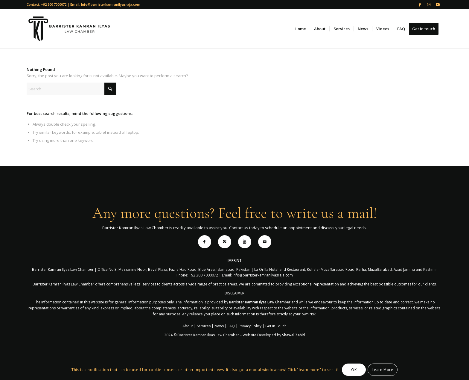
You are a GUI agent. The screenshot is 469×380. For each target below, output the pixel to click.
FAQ (231, 326)
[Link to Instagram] (428, 4)
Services (204, 326)
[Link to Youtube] (437, 4)
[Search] (71, 89)
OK (354, 369)
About (187, 326)
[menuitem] (300, 28)
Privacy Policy (250, 326)
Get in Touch (276, 326)
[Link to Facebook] (419, 4)
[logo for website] (69, 28)
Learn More (382, 369)
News (219, 326)
